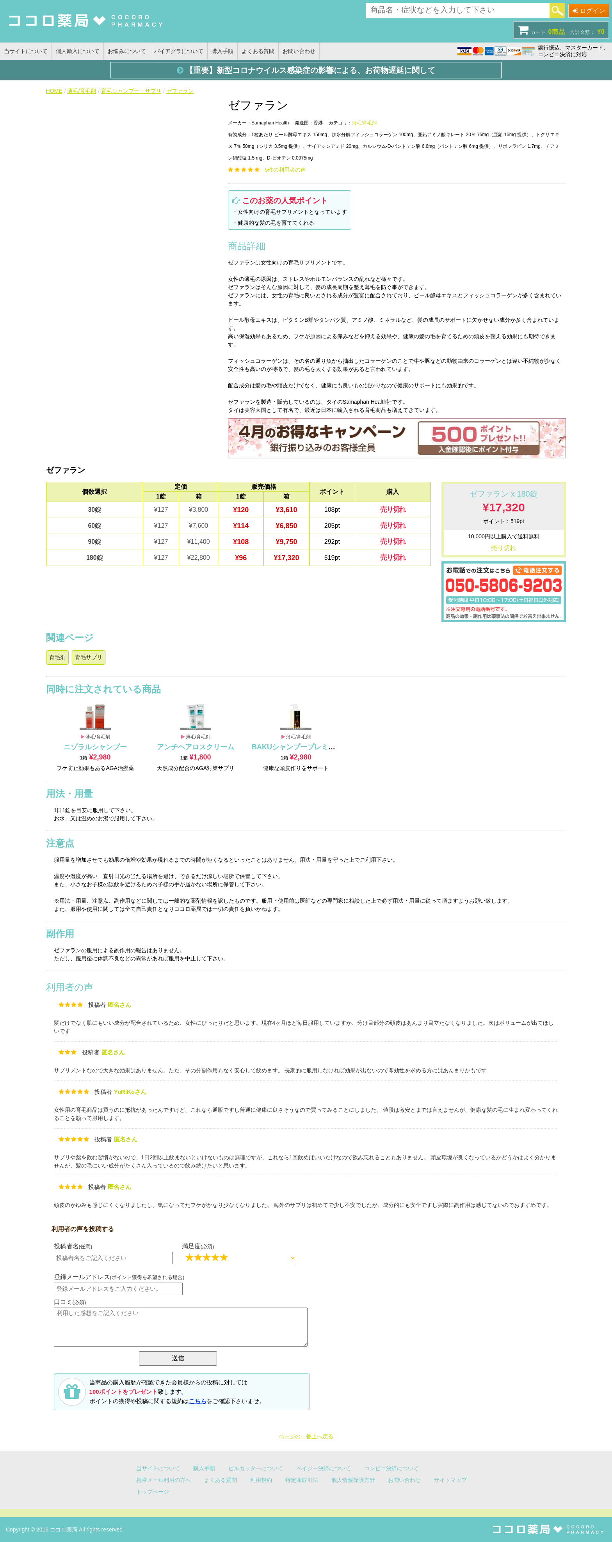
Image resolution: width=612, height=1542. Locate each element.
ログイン (589, 10)
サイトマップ (450, 1480)
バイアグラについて (178, 51)
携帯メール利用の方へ (163, 1480)
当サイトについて (26, 51)
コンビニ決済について (391, 1468)
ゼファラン (180, 91)
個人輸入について (78, 51)
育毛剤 (57, 657)
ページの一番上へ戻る (306, 1436)
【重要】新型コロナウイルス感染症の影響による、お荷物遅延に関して (306, 70)
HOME (54, 91)
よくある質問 (258, 51)
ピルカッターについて (255, 1468)
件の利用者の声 (285, 170)
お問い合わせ (299, 51)
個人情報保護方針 (353, 1480)
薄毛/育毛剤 (81, 91)
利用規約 (261, 1480)
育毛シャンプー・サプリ (131, 91)
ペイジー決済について (323, 1468)
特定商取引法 (301, 1480)
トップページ (152, 1492)
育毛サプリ (88, 657)
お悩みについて (127, 51)
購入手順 (222, 51)
